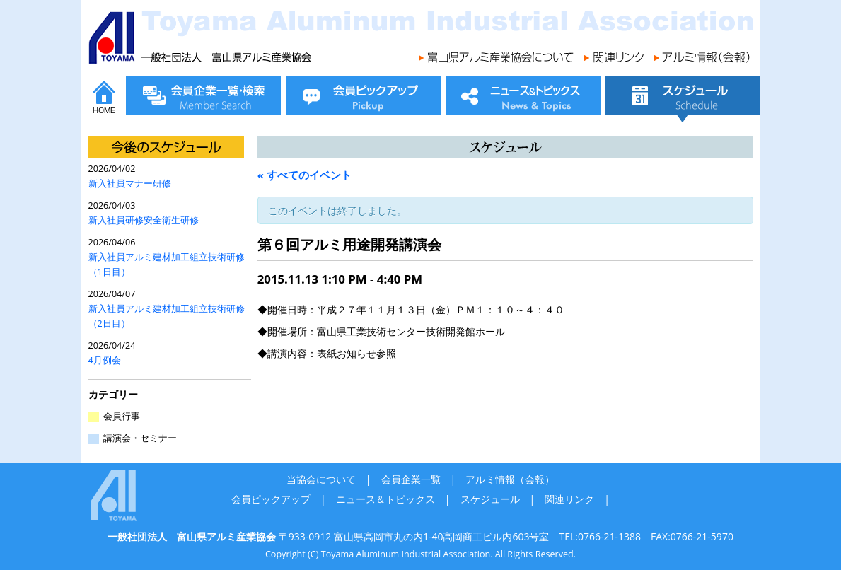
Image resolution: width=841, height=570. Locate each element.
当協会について (321, 479)
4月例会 (104, 360)
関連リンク (569, 499)
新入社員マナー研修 (129, 184)
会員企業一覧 (411, 479)
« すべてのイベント (304, 175)
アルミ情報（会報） (510, 479)
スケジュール (490, 499)
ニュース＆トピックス (385, 499)
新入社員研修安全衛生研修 (143, 220)
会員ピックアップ (271, 499)
